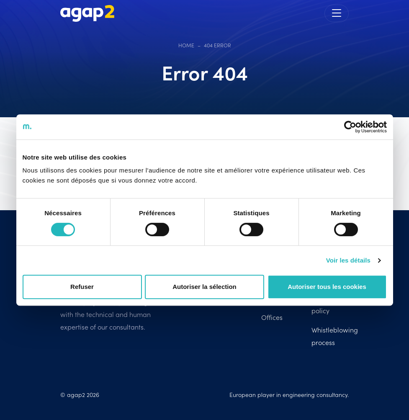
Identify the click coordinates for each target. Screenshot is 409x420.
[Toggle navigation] (336, 13)
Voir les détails (348, 260)
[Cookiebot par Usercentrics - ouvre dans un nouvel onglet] (350, 127)
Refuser (82, 286)
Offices (272, 317)
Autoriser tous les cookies (327, 286)
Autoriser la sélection (204, 286)
